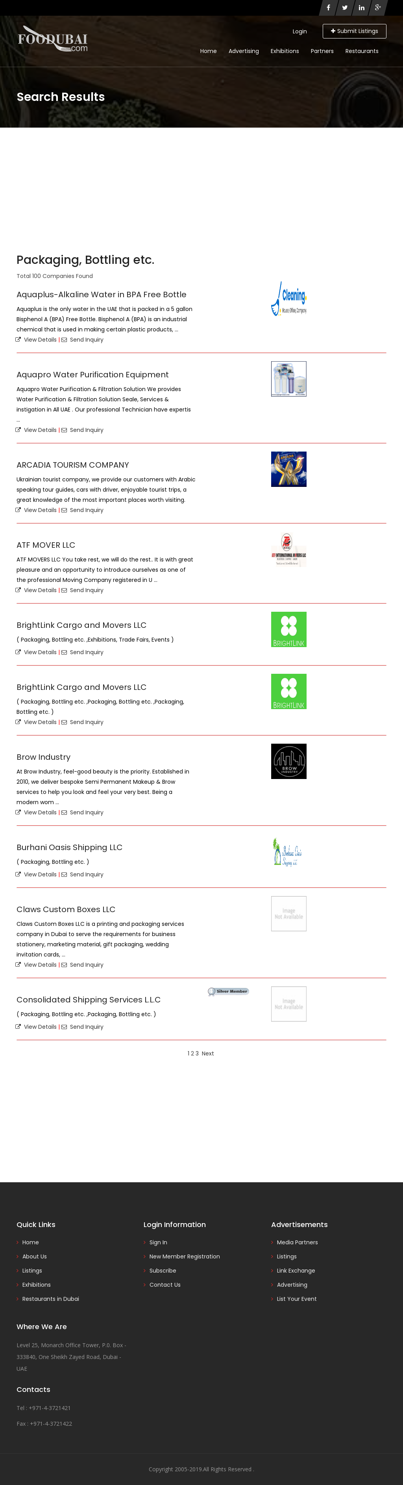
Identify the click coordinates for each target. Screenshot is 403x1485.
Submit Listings (354, 31)
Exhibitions (285, 51)
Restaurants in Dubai (50, 1299)
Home (208, 51)
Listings (32, 1271)
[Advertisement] (201, 186)
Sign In (158, 1242)
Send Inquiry (82, 340)
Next (208, 1053)
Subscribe (163, 1271)
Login (300, 31)
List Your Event (297, 1299)
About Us (34, 1256)
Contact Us (165, 1285)
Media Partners (297, 1242)
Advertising (244, 51)
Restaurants (362, 51)
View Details (36, 340)
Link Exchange (296, 1271)
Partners (322, 51)
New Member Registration (185, 1256)
